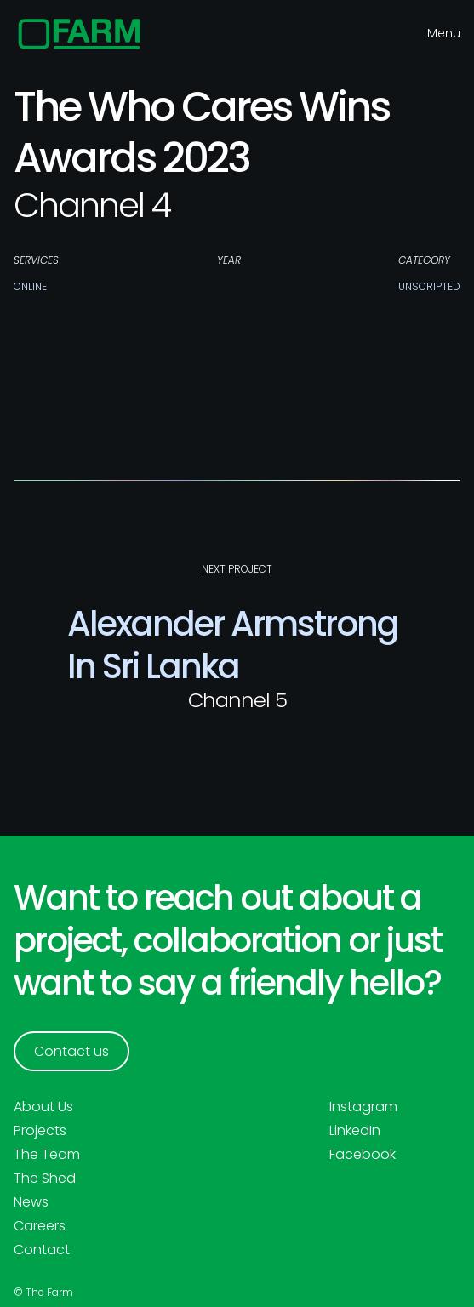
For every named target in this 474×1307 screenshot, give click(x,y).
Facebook (362, 1154)
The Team (47, 1154)
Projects (40, 1130)
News (31, 1202)
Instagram (363, 1107)
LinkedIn (354, 1130)
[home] (80, 34)
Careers (40, 1226)
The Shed (45, 1178)
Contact (42, 1249)
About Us (43, 1107)
